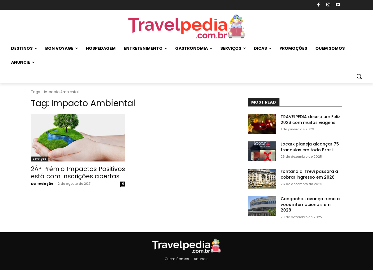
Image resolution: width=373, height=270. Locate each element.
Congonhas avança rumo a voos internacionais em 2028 (310, 204)
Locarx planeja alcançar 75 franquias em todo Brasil (310, 147)
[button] (359, 76)
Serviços (39, 159)
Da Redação (42, 183)
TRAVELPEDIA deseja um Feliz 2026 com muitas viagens (310, 119)
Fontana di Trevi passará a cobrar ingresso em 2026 (309, 174)
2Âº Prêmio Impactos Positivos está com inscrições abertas (78, 172)
